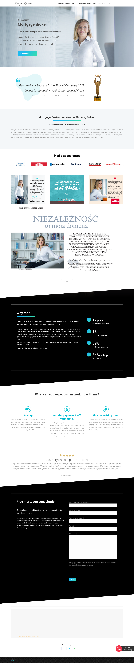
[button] (11, 166)
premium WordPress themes (34, 659)
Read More (67, 282)
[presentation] (83, 570)
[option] (20, 164)
